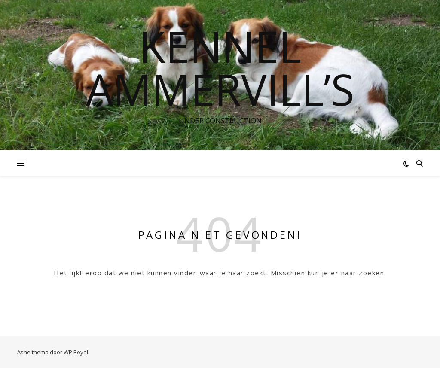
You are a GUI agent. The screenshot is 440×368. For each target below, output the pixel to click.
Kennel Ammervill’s (220, 67)
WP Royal (76, 352)
